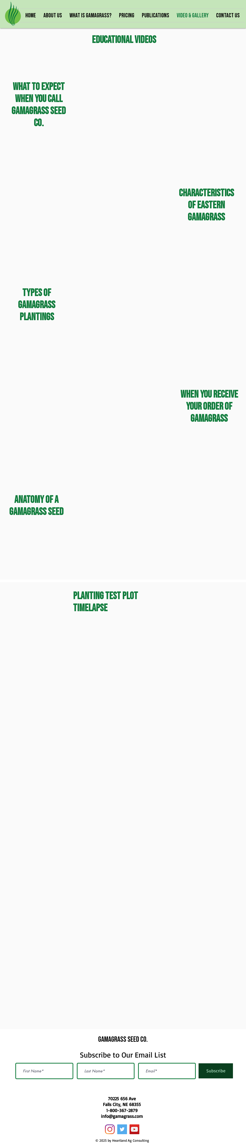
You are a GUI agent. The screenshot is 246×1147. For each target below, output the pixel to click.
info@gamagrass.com (122, 1116)
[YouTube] (134, 1129)
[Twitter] (122, 1129)
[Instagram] (110, 1129)
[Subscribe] (216, 1070)
